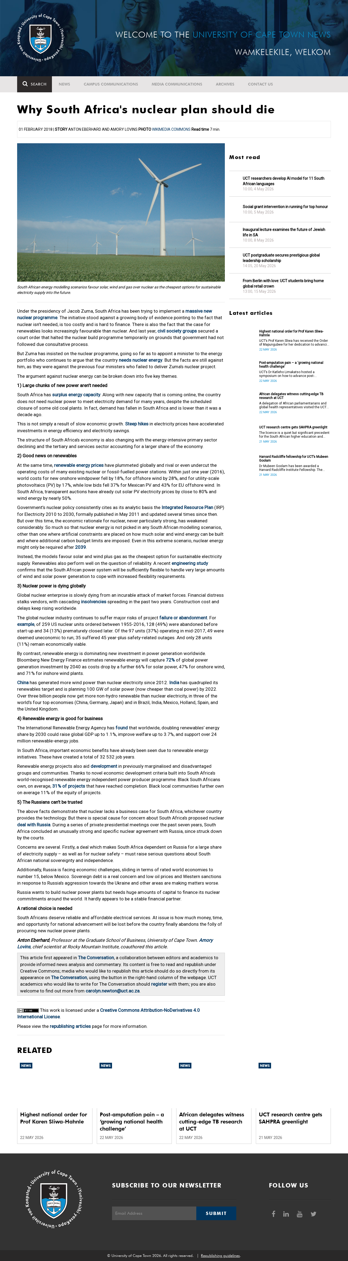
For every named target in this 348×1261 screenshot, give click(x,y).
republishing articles (70, 1026)
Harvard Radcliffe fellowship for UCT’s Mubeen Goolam (293, 458)
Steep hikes (136, 424)
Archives (225, 84)
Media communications (177, 84)
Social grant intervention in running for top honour (285, 207)
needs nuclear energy (140, 360)
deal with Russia (33, 824)
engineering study (190, 563)
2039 (80, 547)
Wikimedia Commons (171, 129)
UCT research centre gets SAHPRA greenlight (293, 427)
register (159, 984)
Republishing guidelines (220, 1255)
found (122, 727)
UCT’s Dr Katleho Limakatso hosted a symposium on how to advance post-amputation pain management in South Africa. (293, 374)
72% (170, 660)
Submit (216, 1213)
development (104, 766)
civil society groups (177, 331)
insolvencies (93, 601)
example (25, 624)
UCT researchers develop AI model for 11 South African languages (283, 181)
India (174, 682)
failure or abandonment (183, 617)
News (64, 84)
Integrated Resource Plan (187, 507)
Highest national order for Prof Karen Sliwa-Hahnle (291, 333)
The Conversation (96, 957)
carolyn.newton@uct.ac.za (112, 991)
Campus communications (111, 84)
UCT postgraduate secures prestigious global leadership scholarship (281, 258)
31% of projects (68, 786)
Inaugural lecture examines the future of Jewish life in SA (284, 232)
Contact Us (260, 84)
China (23, 682)
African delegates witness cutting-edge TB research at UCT (291, 396)
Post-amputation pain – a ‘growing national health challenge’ (291, 364)
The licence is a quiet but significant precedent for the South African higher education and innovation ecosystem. (294, 434)
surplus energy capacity (76, 394)
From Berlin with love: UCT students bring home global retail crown (283, 283)
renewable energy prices (79, 465)
